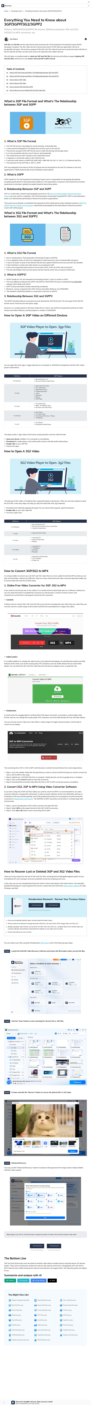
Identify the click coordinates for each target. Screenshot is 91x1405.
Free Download (36, 905)
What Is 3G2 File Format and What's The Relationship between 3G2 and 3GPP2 (35, 76)
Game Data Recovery (44, 1305)
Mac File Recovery (17, 1305)
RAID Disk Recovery (44, 1340)
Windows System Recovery (21, 1340)
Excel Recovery (42, 1320)
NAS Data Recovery (18, 1330)
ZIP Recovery (67, 1315)
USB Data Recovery (18, 1335)
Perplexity (23, 1280)
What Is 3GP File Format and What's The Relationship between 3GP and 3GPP (35, 73)
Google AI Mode (38, 1280)
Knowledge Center (17, 11)
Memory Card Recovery (70, 1335)
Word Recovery (17, 1320)
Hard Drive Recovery (44, 1335)
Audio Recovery (68, 1320)
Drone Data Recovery (44, 1310)
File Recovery (16, 1325)
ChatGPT (10, 1280)
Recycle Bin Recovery (44, 1300)
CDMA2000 (77, 282)
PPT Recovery (42, 1315)
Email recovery (16, 1315)
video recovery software (72, 886)
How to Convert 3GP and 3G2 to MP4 (22, 87)
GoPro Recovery (17, 1310)
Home (6, 11)
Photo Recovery (68, 1325)
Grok (52, 1280)
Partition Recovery (69, 1330)
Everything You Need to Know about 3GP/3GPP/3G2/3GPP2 (45, 11)
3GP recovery (45, 943)
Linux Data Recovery (44, 1330)
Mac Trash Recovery (69, 1300)
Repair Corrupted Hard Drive (21, 1300)
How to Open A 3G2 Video (18, 83)
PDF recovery (67, 1310)
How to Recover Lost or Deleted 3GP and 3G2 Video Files (28, 90)
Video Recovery (43, 1325)
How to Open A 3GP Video (18, 80)
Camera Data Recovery (70, 1305)
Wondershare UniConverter (24, 799)
